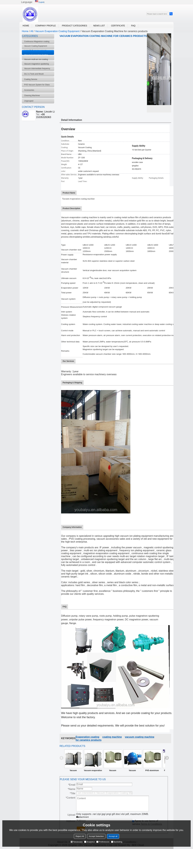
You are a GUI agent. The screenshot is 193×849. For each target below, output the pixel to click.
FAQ (133, 25)
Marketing (116, 842)
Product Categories (74, 25)
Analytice (89, 842)
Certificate (118, 25)
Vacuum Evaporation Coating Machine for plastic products (113, 771)
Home (26, 25)
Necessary (76, 842)
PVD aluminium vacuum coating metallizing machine (152, 771)
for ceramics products (88, 740)
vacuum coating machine (139, 737)
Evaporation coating (87, 737)
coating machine (112, 737)
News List (99, 25)
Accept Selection (96, 836)
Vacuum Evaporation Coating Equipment (57, 31)
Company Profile (45, 25)
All (31, 31)
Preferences (103, 842)
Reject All (80, 836)
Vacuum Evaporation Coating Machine (132, 771)
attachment (82, 817)
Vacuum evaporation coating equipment (93, 771)
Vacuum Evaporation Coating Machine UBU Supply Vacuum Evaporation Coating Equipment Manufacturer (73, 771)
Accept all (113, 836)
